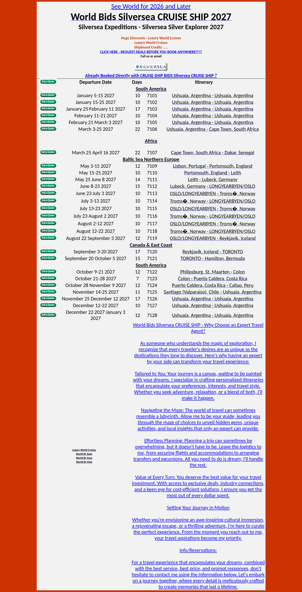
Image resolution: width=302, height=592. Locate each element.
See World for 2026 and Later (151, 6)
